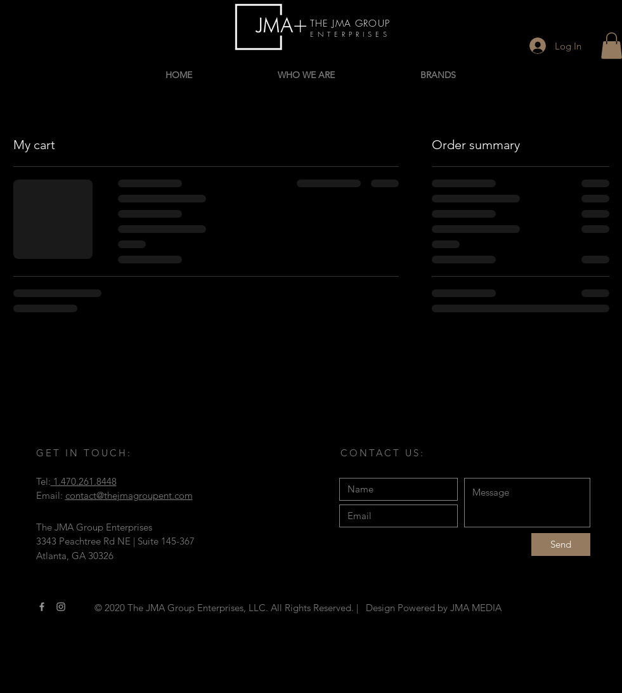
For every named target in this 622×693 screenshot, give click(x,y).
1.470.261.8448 (84, 481)
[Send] (560, 544)
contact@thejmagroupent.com (129, 495)
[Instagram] (61, 606)
